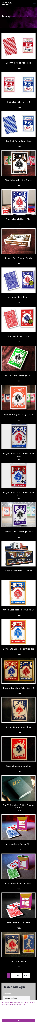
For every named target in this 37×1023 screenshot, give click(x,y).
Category (7, 993)
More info (22, 1004)
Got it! (18, 1020)
